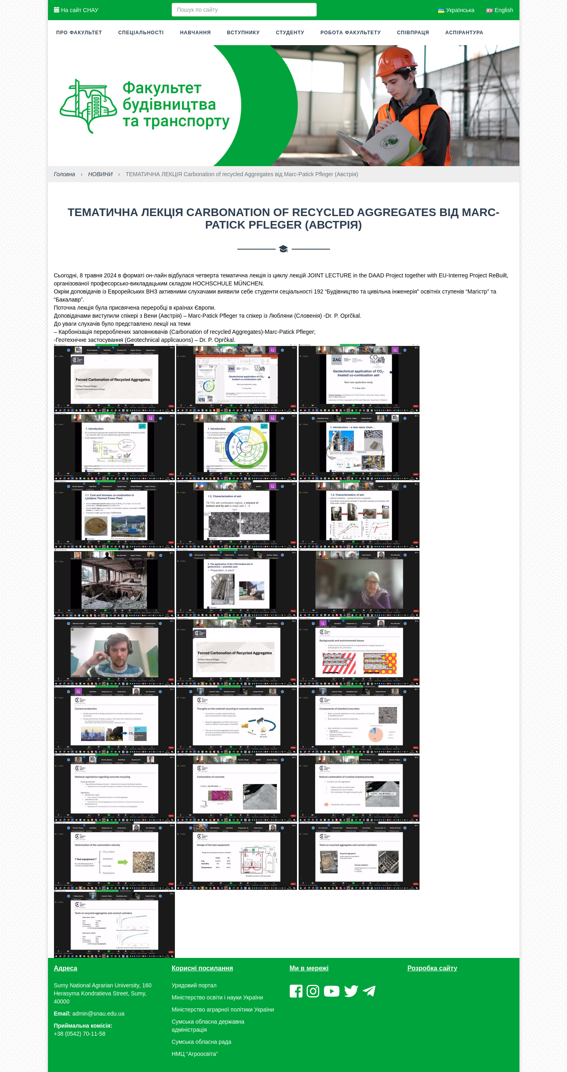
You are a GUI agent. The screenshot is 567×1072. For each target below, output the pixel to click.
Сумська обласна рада (201, 1042)
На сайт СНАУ (76, 10)
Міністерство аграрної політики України (223, 1009)
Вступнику (243, 32)
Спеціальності (141, 32)
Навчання (195, 32)
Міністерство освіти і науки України (217, 997)
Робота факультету (350, 32)
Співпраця (413, 32)
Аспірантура (464, 32)
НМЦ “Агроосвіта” (195, 1054)
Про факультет (79, 32)
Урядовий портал (194, 985)
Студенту (290, 32)
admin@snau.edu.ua (98, 1013)
